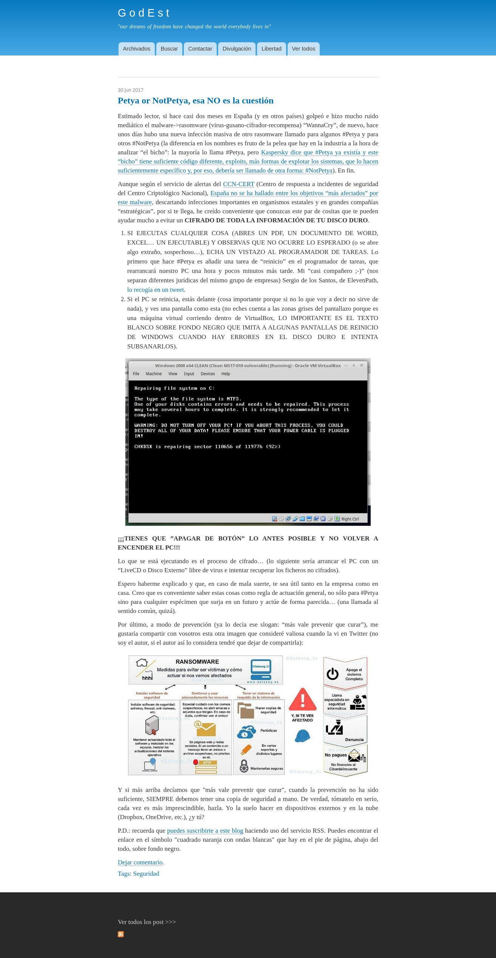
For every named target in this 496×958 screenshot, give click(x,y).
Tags (124, 873)
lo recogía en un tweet (155, 289)
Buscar (169, 49)
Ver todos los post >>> (147, 922)
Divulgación (237, 49)
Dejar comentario (140, 862)
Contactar (200, 49)
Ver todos (303, 49)
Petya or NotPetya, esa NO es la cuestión (196, 100)
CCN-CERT (238, 184)
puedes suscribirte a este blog (205, 830)
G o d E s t (143, 13)
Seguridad (146, 873)
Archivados (137, 49)
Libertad (272, 49)
